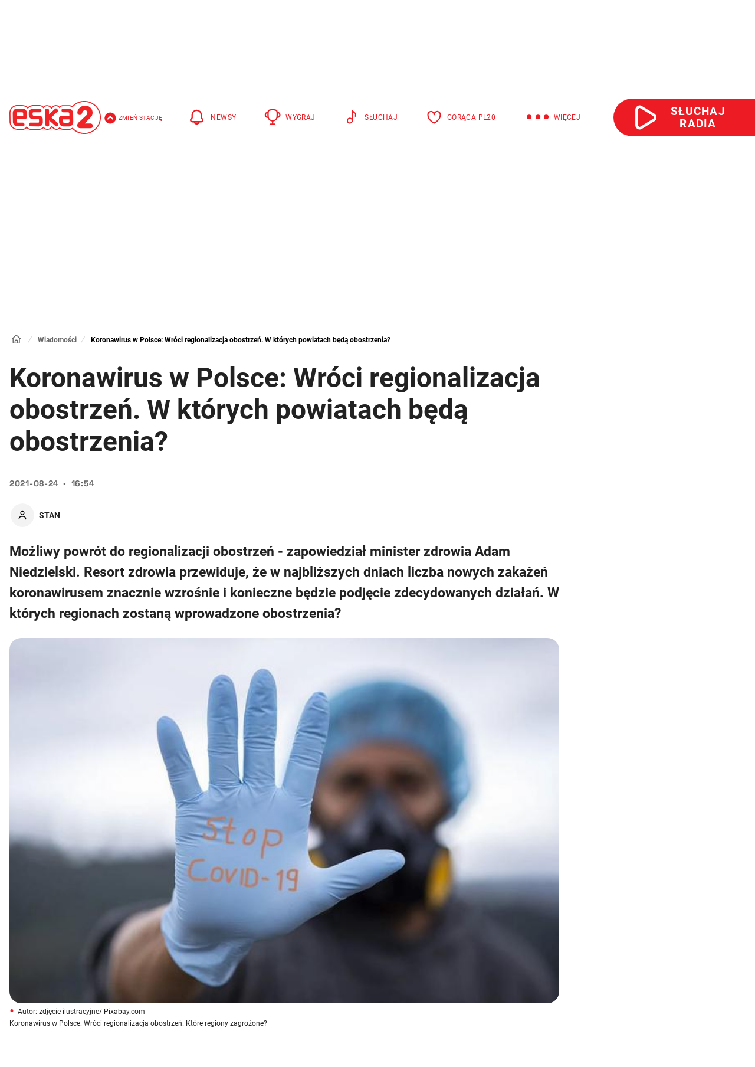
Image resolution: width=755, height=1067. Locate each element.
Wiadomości (57, 340)
